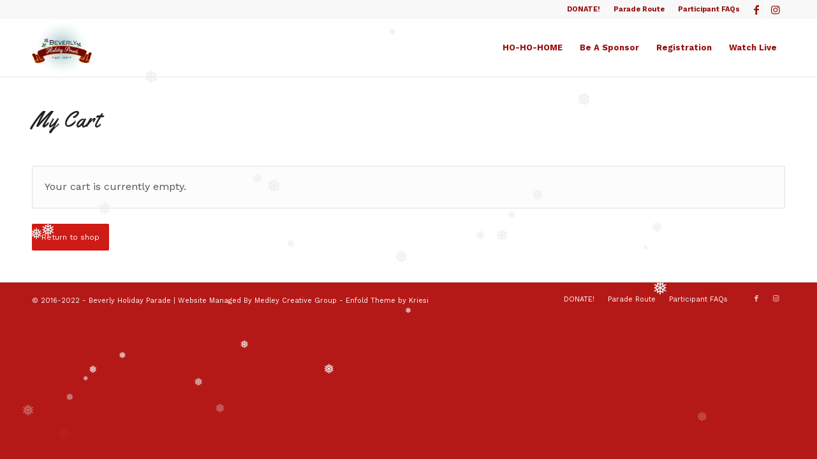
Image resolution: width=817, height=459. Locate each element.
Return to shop (70, 237)
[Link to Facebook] (756, 9)
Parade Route (639, 9)
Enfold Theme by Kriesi (387, 300)
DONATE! (583, 9)
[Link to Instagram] (775, 9)
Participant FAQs (709, 9)
